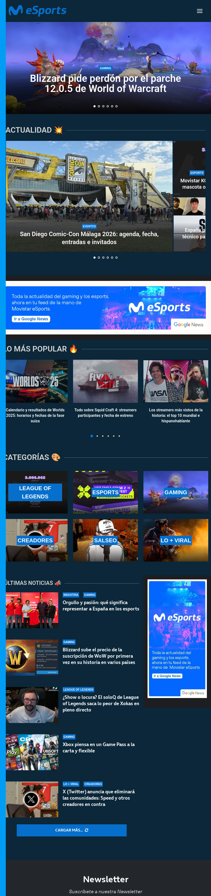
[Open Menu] (199, 11)
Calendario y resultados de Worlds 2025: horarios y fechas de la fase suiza (35, 415)
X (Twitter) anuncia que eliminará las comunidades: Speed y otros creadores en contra (99, 798)
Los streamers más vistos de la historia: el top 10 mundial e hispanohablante (176, 415)
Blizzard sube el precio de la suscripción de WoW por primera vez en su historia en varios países (99, 656)
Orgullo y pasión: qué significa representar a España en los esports (101, 605)
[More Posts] (72, 830)
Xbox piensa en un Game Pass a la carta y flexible (99, 747)
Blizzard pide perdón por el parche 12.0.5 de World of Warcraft (105, 83)
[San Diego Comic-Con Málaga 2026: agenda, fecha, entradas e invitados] (89, 196)
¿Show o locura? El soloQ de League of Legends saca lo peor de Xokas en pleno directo (101, 703)
